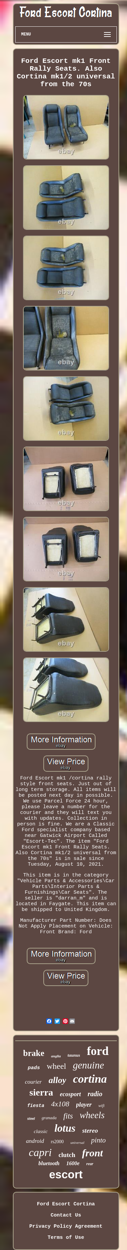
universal (77, 1142)
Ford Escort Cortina (66, 1204)
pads (34, 1068)
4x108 (60, 1104)
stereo (90, 1130)
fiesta (35, 1105)
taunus (74, 1055)
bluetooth (48, 1163)
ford (97, 1051)
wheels (92, 1115)
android (35, 1141)
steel (31, 1119)
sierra (41, 1092)
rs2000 (57, 1141)
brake (33, 1053)
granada (49, 1117)
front (92, 1152)
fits (68, 1116)
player (84, 1104)
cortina (90, 1079)
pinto (98, 1140)
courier (33, 1082)
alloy (57, 1080)
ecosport (70, 1094)
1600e (73, 1163)
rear (89, 1163)
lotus (65, 1128)
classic (41, 1131)
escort (66, 1174)
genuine (88, 1065)
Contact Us (65, 1215)
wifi (102, 1105)
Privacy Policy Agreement (65, 1226)
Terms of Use (65, 1238)
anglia (56, 1056)
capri (40, 1152)
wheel (56, 1066)
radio (95, 1094)
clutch (67, 1154)
